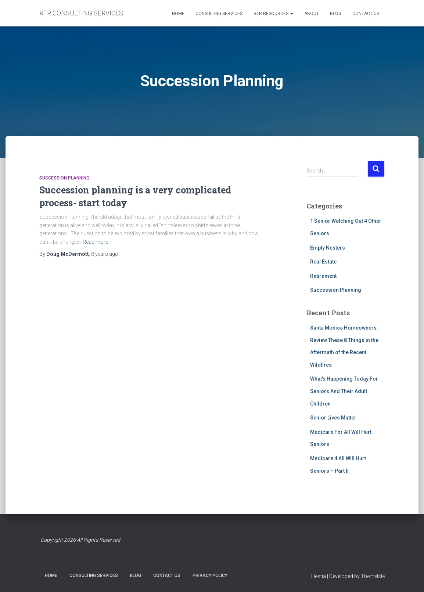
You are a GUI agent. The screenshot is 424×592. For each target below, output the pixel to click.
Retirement (323, 276)
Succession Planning (64, 178)
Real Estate (323, 262)
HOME (178, 13)
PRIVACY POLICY (210, 575)
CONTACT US (365, 13)
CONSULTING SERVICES (218, 13)
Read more (95, 242)
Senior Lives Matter (333, 418)
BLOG (335, 13)
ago (104, 254)
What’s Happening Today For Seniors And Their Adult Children (344, 391)
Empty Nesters (327, 248)
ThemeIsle (373, 576)
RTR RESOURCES (273, 13)
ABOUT (311, 13)
